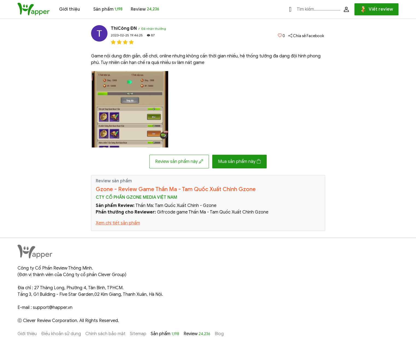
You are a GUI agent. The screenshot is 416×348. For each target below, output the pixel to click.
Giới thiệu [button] (69, 9)
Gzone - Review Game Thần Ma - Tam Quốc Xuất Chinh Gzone (176, 189)
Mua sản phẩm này (239, 161)
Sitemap (138, 334)
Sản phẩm (108, 9)
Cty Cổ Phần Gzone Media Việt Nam (136, 197)
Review (145, 9)
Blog (219, 334)
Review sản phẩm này (179, 161)
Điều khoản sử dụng (61, 334)
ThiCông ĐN (124, 28)
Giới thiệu (27, 334)
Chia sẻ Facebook (306, 36)
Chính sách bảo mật (105, 334)
